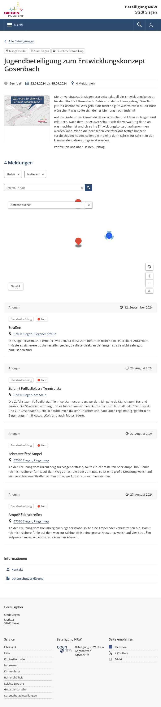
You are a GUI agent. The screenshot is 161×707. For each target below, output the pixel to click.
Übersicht (10, 647)
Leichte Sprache (14, 683)
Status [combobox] (10, 174)
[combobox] (46, 205)
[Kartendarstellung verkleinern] (149, 283)
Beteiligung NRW (141, 6)
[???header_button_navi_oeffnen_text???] (15, 25)
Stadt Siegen (12, 615)
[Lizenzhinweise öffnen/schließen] (149, 291)
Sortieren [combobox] (33, 174)
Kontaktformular (14, 659)
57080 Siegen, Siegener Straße (35, 334)
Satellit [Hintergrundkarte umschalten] (15, 286)
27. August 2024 (141, 434)
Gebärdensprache (15, 689)
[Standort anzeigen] (149, 266)
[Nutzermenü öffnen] (151, 25)
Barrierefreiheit (13, 677)
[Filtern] (48, 187)
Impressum (11, 665)
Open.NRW (82, 654)
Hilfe (7, 653)
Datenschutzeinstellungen (20, 695)
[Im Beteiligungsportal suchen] (139, 25)
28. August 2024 (141, 368)
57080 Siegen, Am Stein (30, 395)
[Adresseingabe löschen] (88, 205)
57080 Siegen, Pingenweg (31, 460)
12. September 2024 (139, 307)
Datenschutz (12, 671)
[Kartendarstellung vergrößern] (149, 276)
